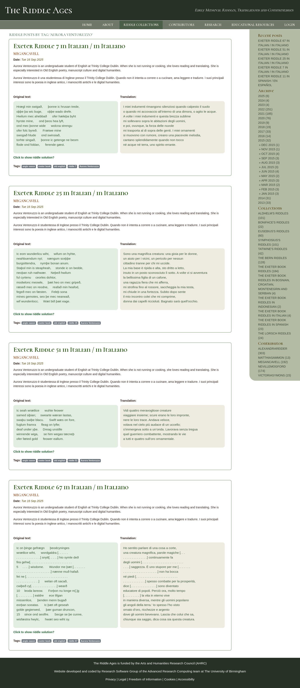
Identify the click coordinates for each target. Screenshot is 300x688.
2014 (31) (264, 198)
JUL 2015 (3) (269, 167)
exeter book (44, 166)
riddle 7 (72, 166)
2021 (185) (265, 113)
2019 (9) (263, 122)
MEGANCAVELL (26, 54)
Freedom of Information (145, 679)
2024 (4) (263, 100)
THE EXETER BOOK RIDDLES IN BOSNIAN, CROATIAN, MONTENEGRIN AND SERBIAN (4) (274, 284)
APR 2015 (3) (270, 180)
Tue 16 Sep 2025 (32, 59)
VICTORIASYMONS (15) (274, 375)
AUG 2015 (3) (270, 162)
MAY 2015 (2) (270, 176)
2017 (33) (264, 131)
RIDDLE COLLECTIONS (141, 25)
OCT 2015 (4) (270, 153)
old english (59, 166)
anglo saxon (28, 166)
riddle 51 (73, 460)
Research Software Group (120, 671)
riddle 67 (73, 641)
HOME (87, 25)
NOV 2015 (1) (270, 149)
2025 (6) (263, 96)
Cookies (170, 679)
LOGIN (289, 25)
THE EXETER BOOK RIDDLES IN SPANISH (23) (273, 324)
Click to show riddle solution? (33, 157)
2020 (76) (264, 118)
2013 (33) (264, 202)
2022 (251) (265, 109)
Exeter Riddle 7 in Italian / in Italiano (69, 46)
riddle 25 (73, 323)
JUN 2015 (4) (270, 171)
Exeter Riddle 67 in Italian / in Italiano (71, 487)
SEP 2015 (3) (270, 158)
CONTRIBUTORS (181, 25)
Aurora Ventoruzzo (89, 166)
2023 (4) (263, 104)
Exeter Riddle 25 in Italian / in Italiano (70, 193)
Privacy (110, 679)
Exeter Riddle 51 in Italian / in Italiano (70, 350)
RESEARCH (213, 25)
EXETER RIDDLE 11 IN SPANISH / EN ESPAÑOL (274, 81)
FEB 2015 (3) (270, 189)
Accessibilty (186, 679)
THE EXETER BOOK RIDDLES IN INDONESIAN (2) (272, 302)
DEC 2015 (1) (270, 145)
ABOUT (107, 25)
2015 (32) (264, 140)
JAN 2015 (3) (270, 193)
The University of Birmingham (225, 671)
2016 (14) (264, 136)
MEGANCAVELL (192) (273, 362)
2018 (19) (264, 127)
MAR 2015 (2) (270, 184)
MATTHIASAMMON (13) (274, 357)
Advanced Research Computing (170, 671)
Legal (122, 679)
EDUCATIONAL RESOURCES (253, 25)
